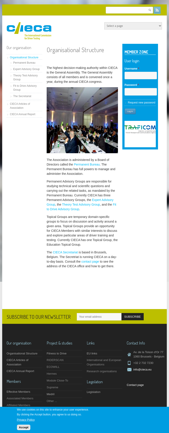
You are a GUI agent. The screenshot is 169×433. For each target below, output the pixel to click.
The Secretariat (22, 96)
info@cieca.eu (142, 369)
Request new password (141, 102)
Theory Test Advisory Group (81, 204)
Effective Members (18, 391)
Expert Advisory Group (26, 69)
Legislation (93, 392)
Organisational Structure (24, 57)
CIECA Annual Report (22, 114)
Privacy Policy (26, 419)
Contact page (135, 385)
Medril (50, 394)
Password (132, 85)
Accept (23, 427)
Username (132, 68)
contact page (90, 261)
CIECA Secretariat (65, 252)
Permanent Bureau (24, 62)
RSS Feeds (157, 10)
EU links (92, 353)
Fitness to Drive (56, 353)
